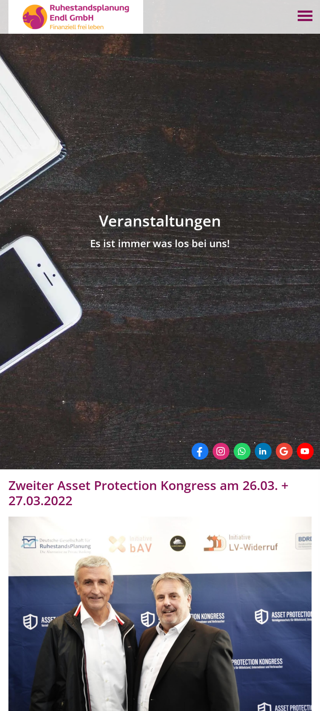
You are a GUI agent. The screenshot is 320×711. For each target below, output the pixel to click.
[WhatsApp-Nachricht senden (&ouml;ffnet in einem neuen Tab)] (242, 451)
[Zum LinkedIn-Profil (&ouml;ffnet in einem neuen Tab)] (263, 451)
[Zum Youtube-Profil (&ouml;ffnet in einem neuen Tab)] (305, 451)
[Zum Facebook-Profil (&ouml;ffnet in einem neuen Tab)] (200, 451)
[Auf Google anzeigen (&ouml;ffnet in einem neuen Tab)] (284, 451)
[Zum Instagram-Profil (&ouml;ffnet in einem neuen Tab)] (221, 451)
